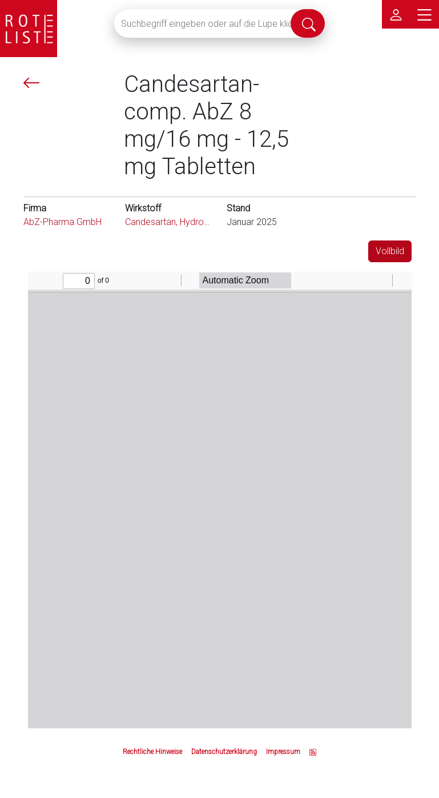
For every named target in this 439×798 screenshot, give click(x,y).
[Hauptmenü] (424, 14)
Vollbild (390, 251)
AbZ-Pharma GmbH (62, 221)
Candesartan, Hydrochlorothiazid (190, 221)
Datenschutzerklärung (224, 752)
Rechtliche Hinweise (152, 752)
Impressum (283, 752)
